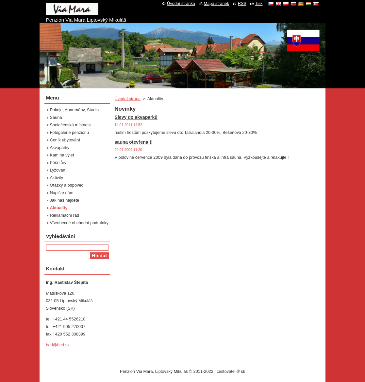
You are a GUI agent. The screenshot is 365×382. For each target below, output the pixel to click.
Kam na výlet (62, 155)
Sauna (56, 117)
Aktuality (59, 207)
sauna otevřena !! (134, 142)
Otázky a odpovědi (67, 185)
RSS (242, 3)
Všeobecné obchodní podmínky (79, 222)
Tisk (259, 3)
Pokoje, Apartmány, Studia (74, 109)
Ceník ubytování (65, 139)
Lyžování (58, 170)
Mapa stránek (216, 3)
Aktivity (56, 177)
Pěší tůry (58, 162)
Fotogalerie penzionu (69, 132)
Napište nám (62, 192)
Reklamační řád (64, 215)
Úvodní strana (128, 98)
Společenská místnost (70, 124)
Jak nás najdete (64, 200)
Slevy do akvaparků (136, 117)
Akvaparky (60, 147)
